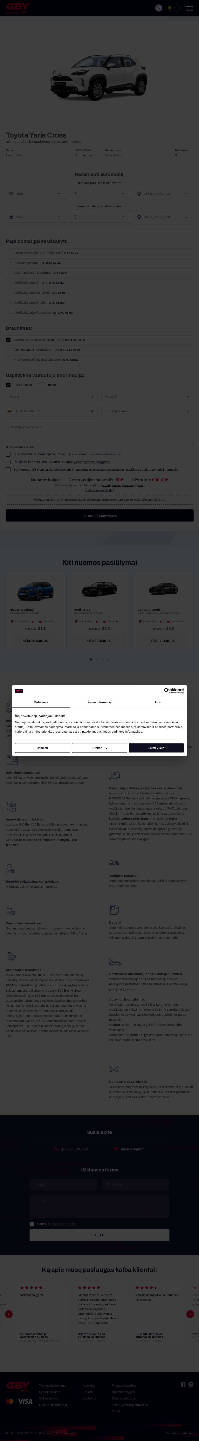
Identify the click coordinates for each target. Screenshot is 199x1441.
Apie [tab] (158, 702)
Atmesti (42, 748)
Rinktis (100, 748)
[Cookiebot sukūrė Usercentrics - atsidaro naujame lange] (167, 691)
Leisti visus (156, 748)
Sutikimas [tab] (41, 702)
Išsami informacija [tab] (100, 702)
